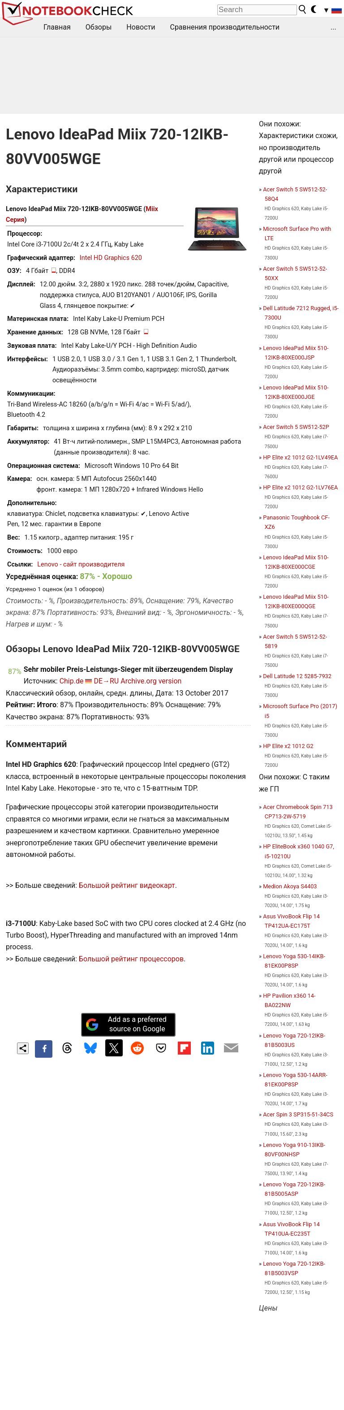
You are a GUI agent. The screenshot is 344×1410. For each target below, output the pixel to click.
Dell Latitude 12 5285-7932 (297, 676)
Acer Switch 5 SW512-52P (296, 427)
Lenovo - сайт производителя (81, 564)
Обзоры (99, 27)
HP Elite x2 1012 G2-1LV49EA (300, 457)
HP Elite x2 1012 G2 (288, 746)
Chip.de (72, 681)
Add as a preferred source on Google (126, 1024)
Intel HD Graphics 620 (111, 258)
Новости (140, 27)
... (333, 27)
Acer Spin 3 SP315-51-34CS (298, 1114)
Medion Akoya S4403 (290, 886)
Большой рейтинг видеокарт (127, 885)
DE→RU (106, 681)
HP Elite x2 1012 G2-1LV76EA (300, 487)
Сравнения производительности (225, 27)
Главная (57, 27)
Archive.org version (150, 681)
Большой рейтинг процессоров (131, 959)
